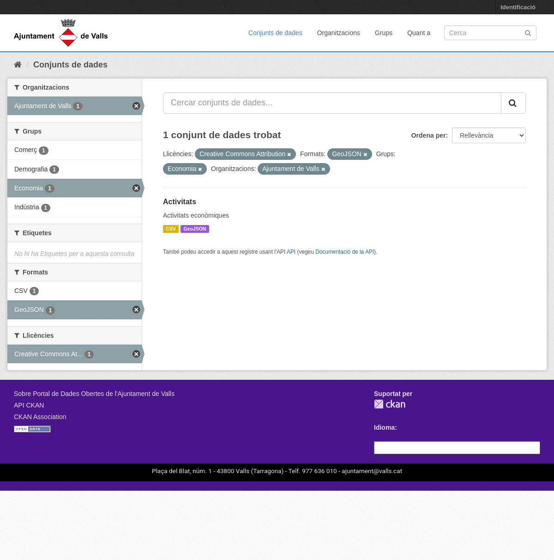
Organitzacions (338, 33)
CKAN (389, 404)
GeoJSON (194, 228)
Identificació (518, 7)
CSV (171, 228)
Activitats (179, 202)
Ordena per (428, 135)
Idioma (384, 427)
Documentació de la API (344, 252)
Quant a (418, 33)
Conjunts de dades (275, 33)
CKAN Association (40, 416)
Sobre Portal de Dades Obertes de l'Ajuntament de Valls (94, 393)
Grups (383, 33)
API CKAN (29, 405)
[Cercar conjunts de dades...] (332, 103)
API (291, 252)
